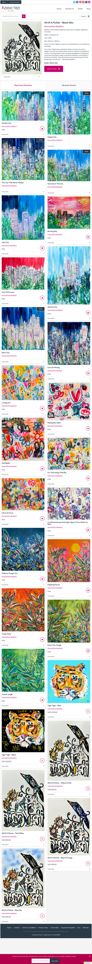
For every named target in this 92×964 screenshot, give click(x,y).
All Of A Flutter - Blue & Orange (60, 858)
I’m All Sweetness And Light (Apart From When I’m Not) (68, 524)
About (9, 928)
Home (59, 9)
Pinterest (83, 2)
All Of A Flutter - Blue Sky (12, 911)
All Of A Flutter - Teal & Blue (13, 834)
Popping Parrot (54, 585)
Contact (89, 2)
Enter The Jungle (54, 646)
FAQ (78, 928)
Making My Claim (54, 423)
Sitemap (86, 928)
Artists (80, 9)
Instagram (80, 2)
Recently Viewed (69, 86)
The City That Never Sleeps (13, 183)
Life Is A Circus (7, 513)
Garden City (6, 124)
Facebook (77, 2)
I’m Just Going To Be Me (57, 473)
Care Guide (54, 928)
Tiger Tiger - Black (9, 755)
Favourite (22, 77)
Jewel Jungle (7, 695)
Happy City (52, 138)
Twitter (74, 2)
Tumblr (86, 2)
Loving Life (6, 403)
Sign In (4, 2)
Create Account (14, 2)
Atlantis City (52, 308)
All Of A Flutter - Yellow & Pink (59, 783)
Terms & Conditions (29, 928)
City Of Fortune (8, 293)
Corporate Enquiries (68, 928)
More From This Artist (23, 86)
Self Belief (6, 464)
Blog (88, 9)
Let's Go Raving (54, 368)
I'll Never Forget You (10, 574)
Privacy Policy (43, 928)
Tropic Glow (6, 634)
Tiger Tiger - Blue (54, 706)
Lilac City (5, 243)
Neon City (6, 353)
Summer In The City (55, 184)
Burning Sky (52, 232)
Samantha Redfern (54, 26)
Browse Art (69, 9)
